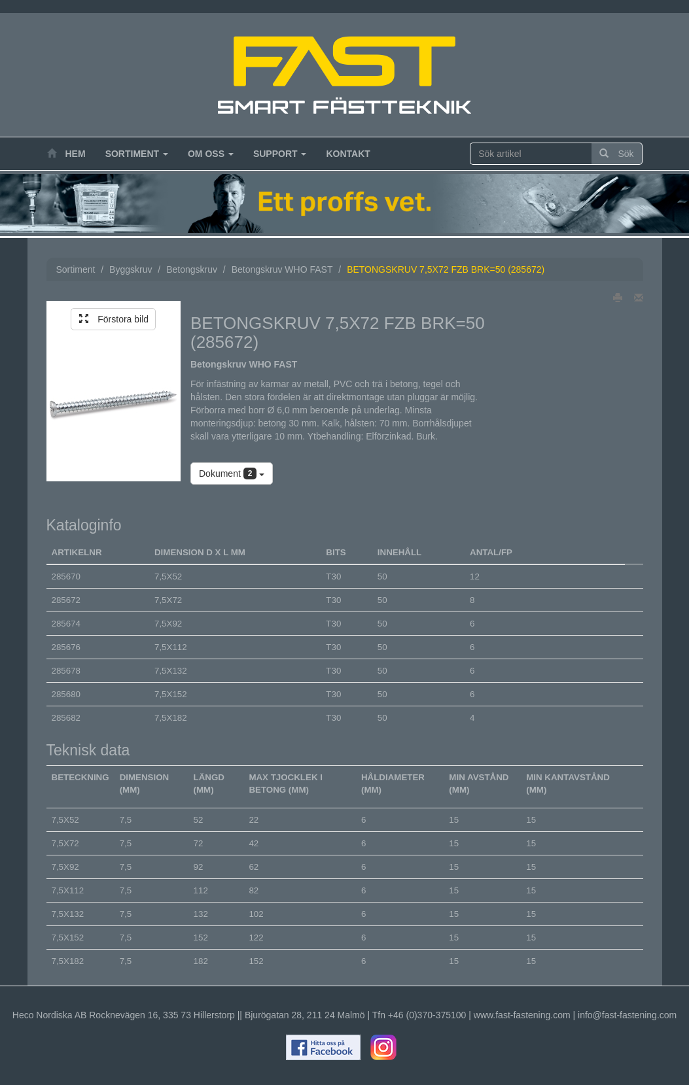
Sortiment (136, 153)
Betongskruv (191, 269)
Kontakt (348, 153)
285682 (66, 718)
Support (280, 153)
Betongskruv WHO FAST (282, 269)
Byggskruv (130, 269)
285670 (66, 576)
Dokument (231, 473)
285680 (66, 694)
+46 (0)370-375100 (427, 1015)
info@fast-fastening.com (627, 1015)
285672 (66, 600)
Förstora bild (114, 319)
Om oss (211, 153)
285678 (66, 671)
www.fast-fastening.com (522, 1015)
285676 (66, 647)
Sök (616, 153)
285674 (66, 624)
